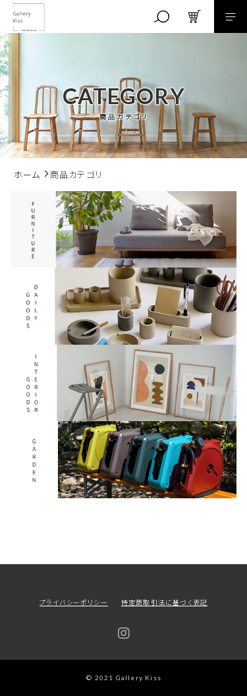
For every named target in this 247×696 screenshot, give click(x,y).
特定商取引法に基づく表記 (164, 602)
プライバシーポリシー (74, 602)
